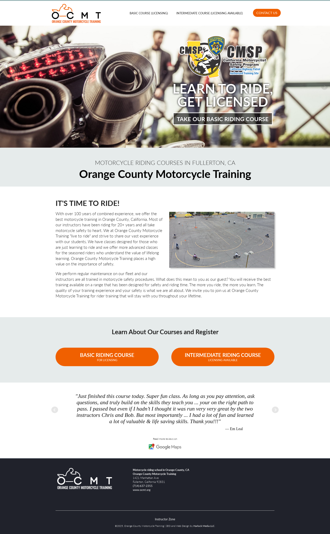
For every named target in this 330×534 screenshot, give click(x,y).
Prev (5, 86)
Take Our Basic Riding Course (223, 119)
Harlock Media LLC (203, 526)
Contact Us (266, 12)
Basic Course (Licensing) (149, 13)
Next (324, 86)
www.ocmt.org (141, 490)
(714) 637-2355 (143, 486)
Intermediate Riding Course (222, 356)
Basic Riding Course (107, 356)
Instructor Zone (165, 519)
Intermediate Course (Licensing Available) (209, 13)
